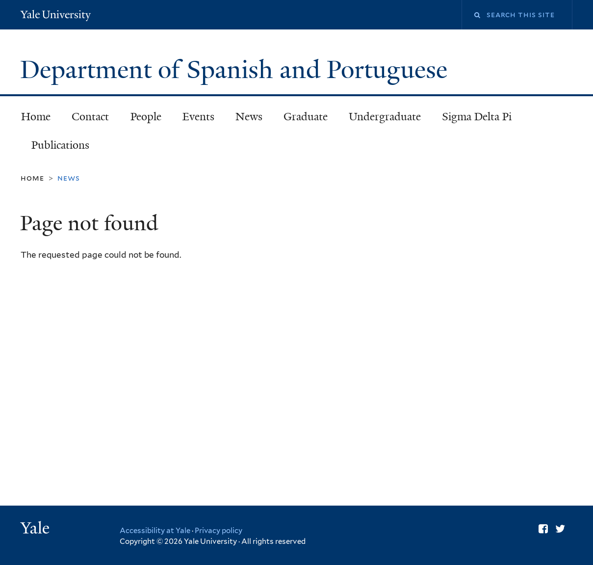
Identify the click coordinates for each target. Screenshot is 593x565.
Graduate (306, 116)
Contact (90, 116)
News (248, 116)
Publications (60, 145)
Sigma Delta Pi (477, 116)
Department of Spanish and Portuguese (237, 70)
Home (36, 116)
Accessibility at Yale (155, 530)
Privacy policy (218, 530)
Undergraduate (385, 116)
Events (198, 116)
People (145, 116)
